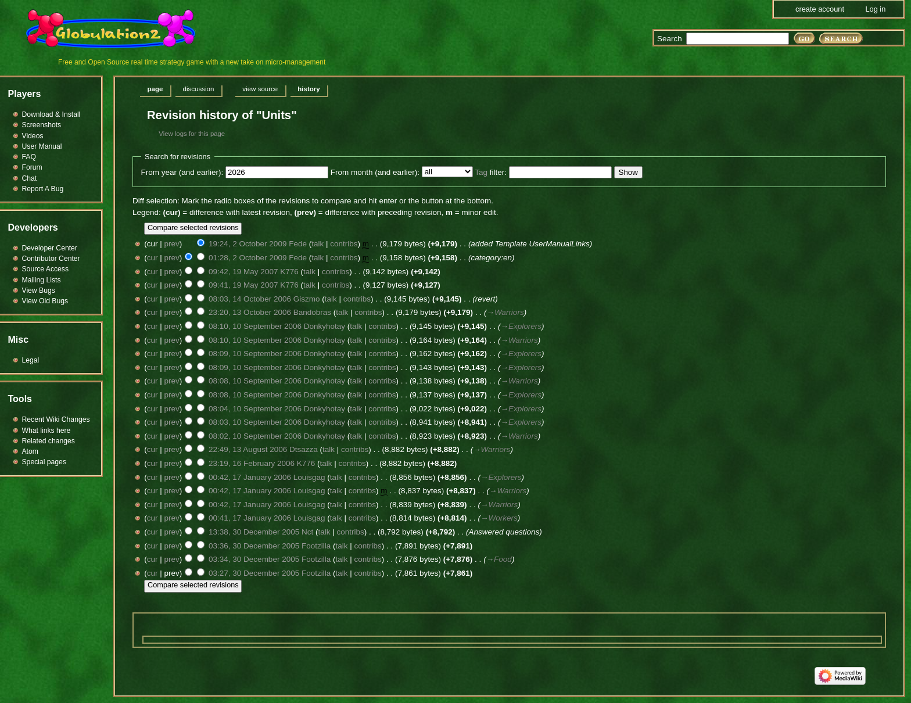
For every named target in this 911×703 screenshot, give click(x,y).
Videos (33, 136)
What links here (46, 430)
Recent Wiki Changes (56, 419)
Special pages (44, 462)
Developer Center (49, 248)
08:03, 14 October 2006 (250, 299)
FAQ (29, 157)
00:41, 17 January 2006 (250, 518)
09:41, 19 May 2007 (243, 285)
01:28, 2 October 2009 (247, 257)
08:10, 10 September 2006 (255, 326)
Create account (819, 9)
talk (317, 243)
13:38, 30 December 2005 (254, 532)
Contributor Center (51, 258)
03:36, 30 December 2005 (254, 545)
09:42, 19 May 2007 (243, 271)
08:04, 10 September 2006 (255, 408)
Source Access (45, 269)
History (308, 88)
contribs (343, 243)
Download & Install (51, 114)
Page (155, 88)
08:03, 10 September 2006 (255, 422)
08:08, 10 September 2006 (255, 380)
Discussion (198, 88)
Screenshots (42, 125)
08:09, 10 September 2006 (255, 353)
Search (669, 38)
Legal (31, 360)
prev (172, 243)
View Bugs (38, 290)
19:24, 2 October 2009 (247, 243)
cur (152, 257)
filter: (491, 172)
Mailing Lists (41, 280)
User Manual (42, 146)
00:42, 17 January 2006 (250, 477)
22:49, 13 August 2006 (248, 449)
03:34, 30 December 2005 (254, 559)
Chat (29, 178)
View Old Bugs (45, 301)
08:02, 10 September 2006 (255, 436)
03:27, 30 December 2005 (254, 573)
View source (260, 88)
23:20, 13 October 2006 (250, 312)
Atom (30, 451)
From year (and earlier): (182, 172)
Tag (481, 172)
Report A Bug (43, 189)
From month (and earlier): (375, 172)
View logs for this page (192, 133)
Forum (32, 167)
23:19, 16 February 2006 (252, 463)
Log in (875, 9)
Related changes (48, 441)
